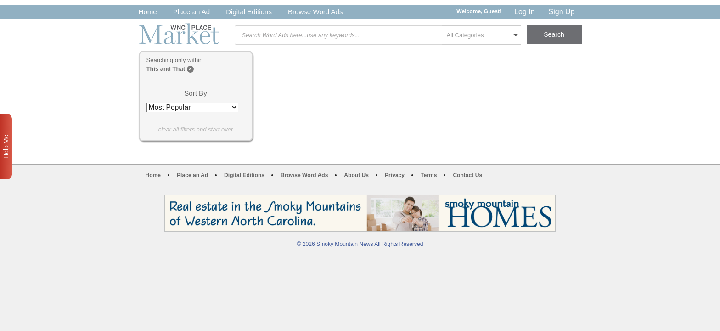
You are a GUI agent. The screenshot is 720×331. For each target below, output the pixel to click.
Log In (524, 12)
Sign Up (562, 12)
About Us (356, 175)
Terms (429, 175)
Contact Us (467, 175)
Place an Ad (191, 12)
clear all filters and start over (195, 129)
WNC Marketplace (179, 33)
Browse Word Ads (315, 12)
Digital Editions (249, 12)
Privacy (395, 175)
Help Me (6, 147)
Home (148, 12)
